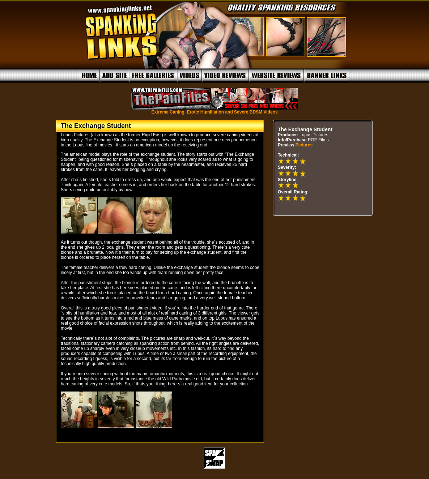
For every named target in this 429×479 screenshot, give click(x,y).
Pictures (304, 144)
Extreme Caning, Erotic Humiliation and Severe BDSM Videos (214, 110)
